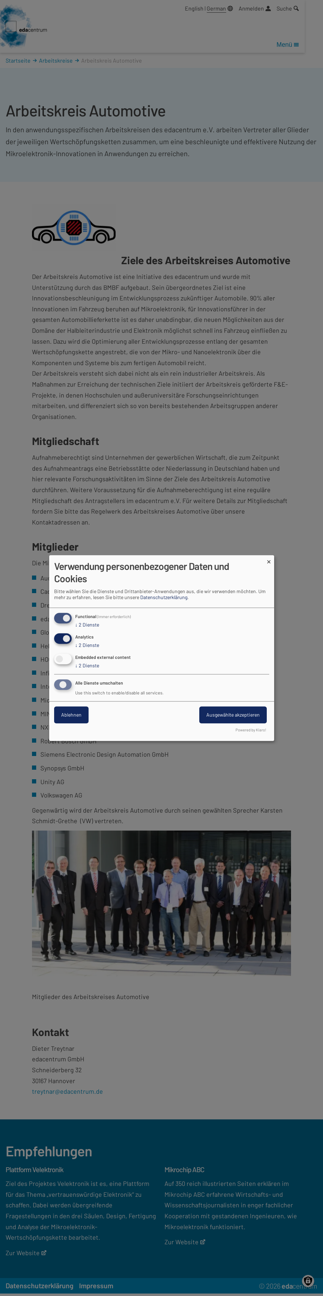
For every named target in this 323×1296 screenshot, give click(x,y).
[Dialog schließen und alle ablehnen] (269, 559)
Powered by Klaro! (250, 730)
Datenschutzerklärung (163, 598)
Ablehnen (71, 715)
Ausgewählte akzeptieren (233, 715)
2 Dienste (87, 625)
